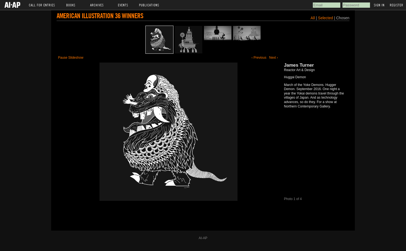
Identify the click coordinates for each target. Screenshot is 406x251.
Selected (326, 18)
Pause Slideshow (70, 58)
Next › (273, 58)
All (313, 18)
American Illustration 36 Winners (100, 15)
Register (396, 5)
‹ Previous (259, 58)
